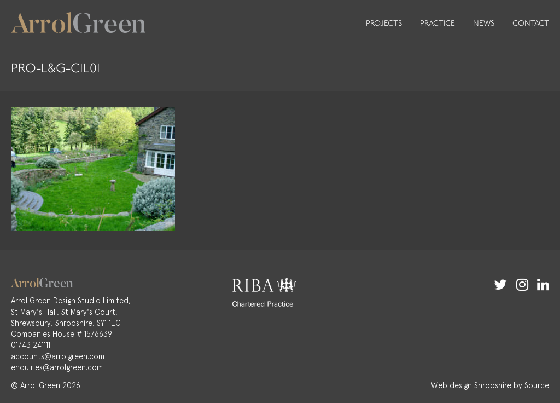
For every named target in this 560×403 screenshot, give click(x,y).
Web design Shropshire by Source (490, 385)
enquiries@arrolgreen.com (57, 367)
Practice (437, 23)
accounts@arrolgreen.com (57, 356)
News (483, 23)
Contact (530, 23)
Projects (384, 23)
